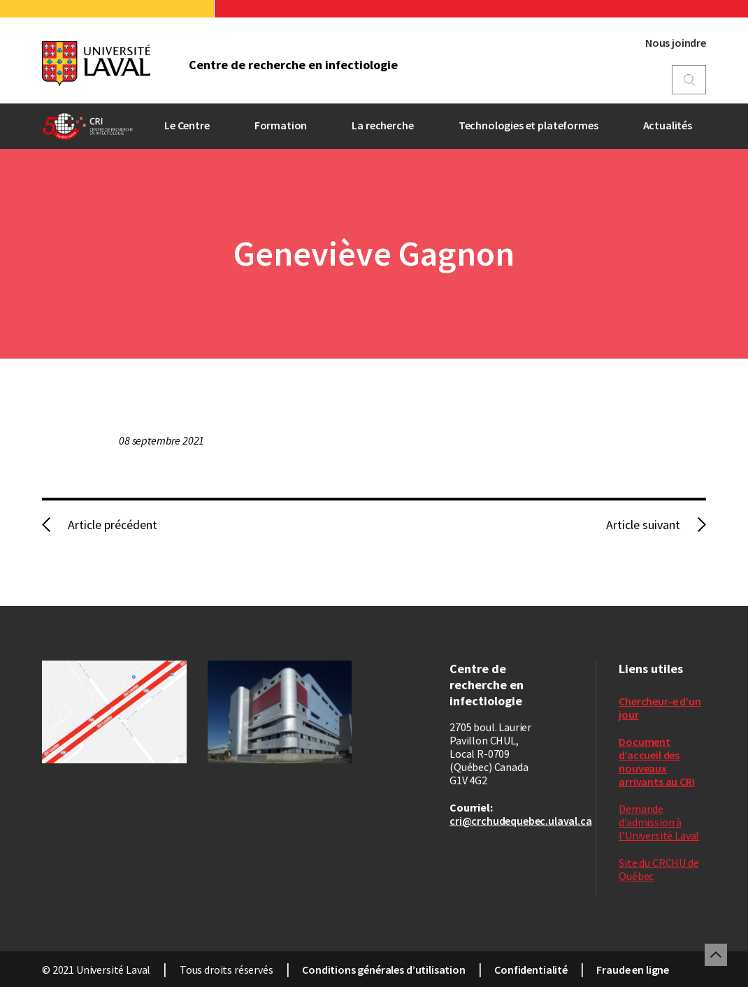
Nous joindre (675, 43)
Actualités (667, 125)
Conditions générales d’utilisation (384, 970)
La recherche (382, 125)
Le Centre (187, 125)
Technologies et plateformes (528, 125)
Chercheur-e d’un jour (659, 707)
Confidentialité (531, 970)
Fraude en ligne (632, 970)
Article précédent (112, 525)
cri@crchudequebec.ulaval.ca (520, 821)
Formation (281, 125)
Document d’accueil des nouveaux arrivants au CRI (656, 761)
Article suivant (643, 525)
